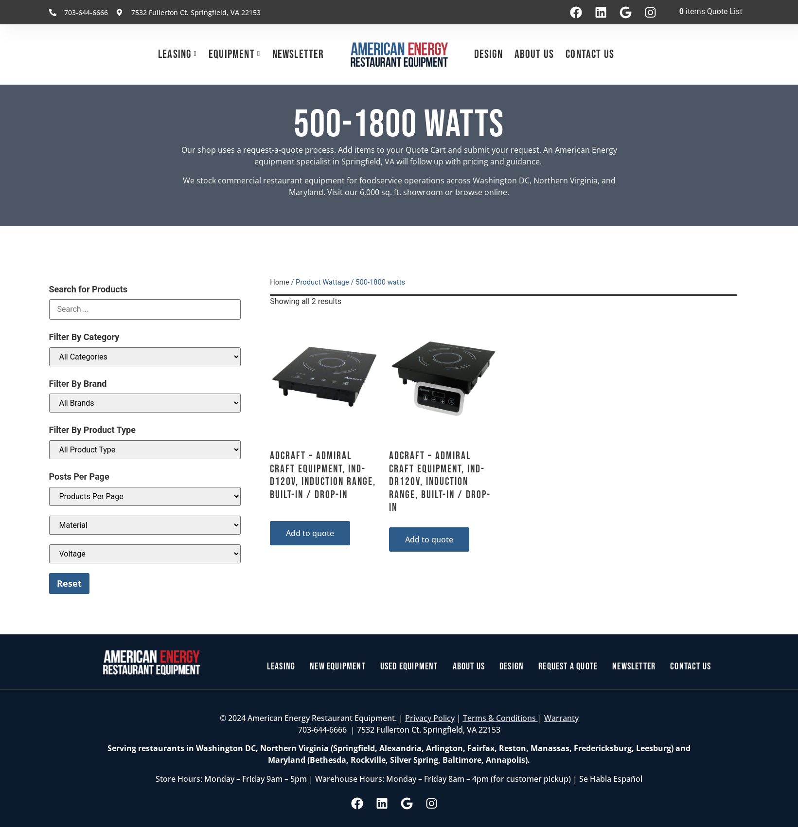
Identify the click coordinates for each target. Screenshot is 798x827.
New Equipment (338, 667)
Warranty (561, 718)
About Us (534, 54)
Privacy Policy (430, 718)
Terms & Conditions (500, 718)
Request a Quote (568, 667)
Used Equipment (409, 667)
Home (279, 282)
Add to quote (310, 533)
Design (488, 54)
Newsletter (298, 54)
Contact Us (590, 54)
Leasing (174, 54)
